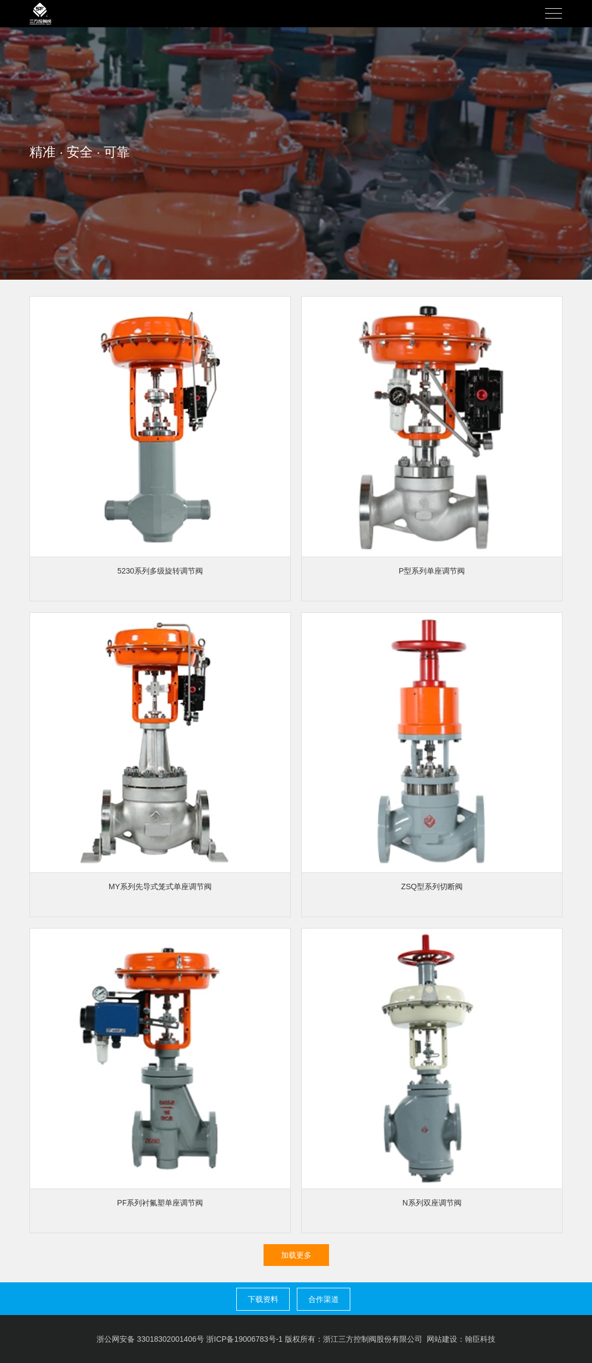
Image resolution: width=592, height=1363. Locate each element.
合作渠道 (323, 1299)
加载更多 (296, 1255)
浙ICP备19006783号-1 (244, 1339)
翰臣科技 (480, 1339)
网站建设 (442, 1339)
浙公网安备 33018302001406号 (150, 1339)
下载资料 (263, 1299)
